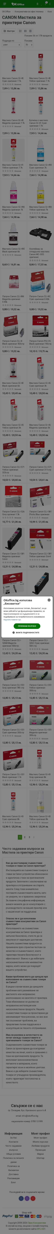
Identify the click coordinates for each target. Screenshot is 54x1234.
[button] (27, 632)
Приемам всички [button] (27, 626)
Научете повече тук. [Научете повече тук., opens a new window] (12, 619)
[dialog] (27, 617)
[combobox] (49, 600)
